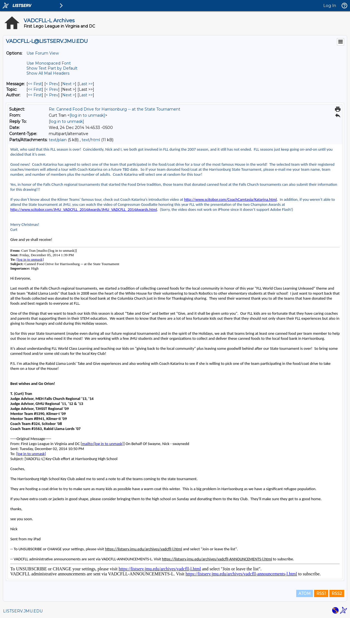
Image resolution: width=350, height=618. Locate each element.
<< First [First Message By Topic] (35, 89)
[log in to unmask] (87, 115)
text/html (91, 139)
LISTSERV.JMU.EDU (23, 611)
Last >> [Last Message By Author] (86, 94)
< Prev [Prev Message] (52, 83)
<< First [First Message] (35, 83)
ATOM (304, 593)
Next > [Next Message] (68, 83)
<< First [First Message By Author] (35, 94)
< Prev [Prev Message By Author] (52, 94)
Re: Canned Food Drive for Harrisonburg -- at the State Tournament (114, 109)
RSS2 (337, 593)
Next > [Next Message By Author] (68, 94)
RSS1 (321, 593)
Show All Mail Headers (47, 73)
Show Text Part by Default (51, 68)
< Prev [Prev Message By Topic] (52, 89)
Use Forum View (42, 53)
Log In (329, 5)
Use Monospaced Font (48, 63)
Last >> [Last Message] (86, 83)
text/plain (58, 139)
